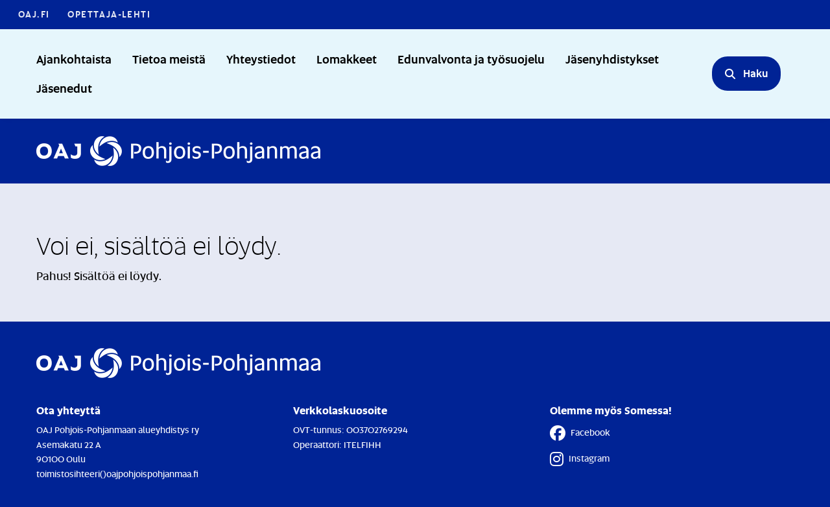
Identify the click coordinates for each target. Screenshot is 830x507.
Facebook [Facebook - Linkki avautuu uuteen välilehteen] (580, 433)
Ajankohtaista (74, 59)
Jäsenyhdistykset (612, 59)
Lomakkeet (346, 59)
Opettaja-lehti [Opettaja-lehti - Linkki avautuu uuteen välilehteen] (108, 14)
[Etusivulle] (178, 151)
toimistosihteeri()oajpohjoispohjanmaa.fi (117, 473)
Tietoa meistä (169, 59)
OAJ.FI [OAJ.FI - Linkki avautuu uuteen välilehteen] (33, 14)
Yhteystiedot (261, 59)
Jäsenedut (64, 88)
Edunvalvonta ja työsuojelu (471, 59)
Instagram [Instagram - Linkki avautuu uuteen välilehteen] (580, 459)
